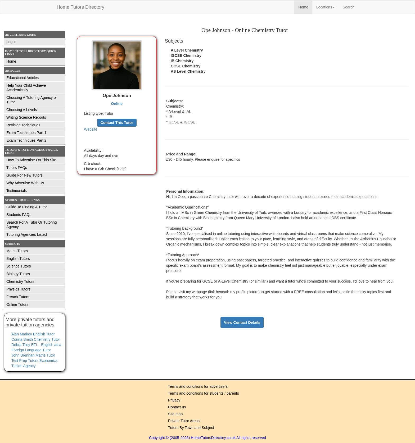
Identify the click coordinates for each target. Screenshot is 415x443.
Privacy (174, 400)
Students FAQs (18, 215)
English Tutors (18, 258)
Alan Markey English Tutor (33, 334)
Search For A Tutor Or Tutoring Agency (31, 224)
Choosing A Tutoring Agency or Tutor (31, 99)
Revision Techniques (23, 125)
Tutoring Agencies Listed (26, 234)
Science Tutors (18, 266)
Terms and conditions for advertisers (198, 386)
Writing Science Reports (26, 117)
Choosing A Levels (21, 110)
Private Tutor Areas (184, 421)
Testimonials (16, 190)
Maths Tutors (17, 251)
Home (305, 6)
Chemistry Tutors (20, 281)
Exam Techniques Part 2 (26, 140)
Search (348, 7)
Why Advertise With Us (25, 183)
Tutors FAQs (16, 167)
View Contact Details (242, 322)
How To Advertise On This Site (31, 160)
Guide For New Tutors (24, 175)
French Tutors (17, 297)
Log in (11, 42)
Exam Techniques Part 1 (26, 133)
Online (117, 103)
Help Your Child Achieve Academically (26, 87)
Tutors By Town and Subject (191, 428)
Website (90, 129)
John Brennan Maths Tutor (33, 355)
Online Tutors (17, 304)
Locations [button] (325, 7)
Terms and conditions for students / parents (203, 393)
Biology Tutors (18, 274)
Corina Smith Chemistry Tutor (35, 339)
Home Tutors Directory (80, 7)
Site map (175, 414)
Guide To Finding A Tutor (26, 207)
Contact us (177, 407)
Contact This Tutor (117, 123)
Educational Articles (22, 78)
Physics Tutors (18, 289)
